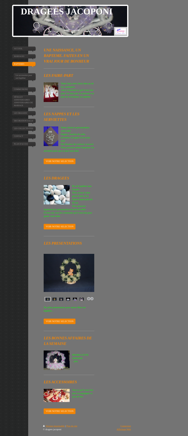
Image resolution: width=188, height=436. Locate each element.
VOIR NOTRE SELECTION (59, 161)
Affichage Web (124, 429)
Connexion (125, 426)
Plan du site (71, 426)
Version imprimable (54, 426)
